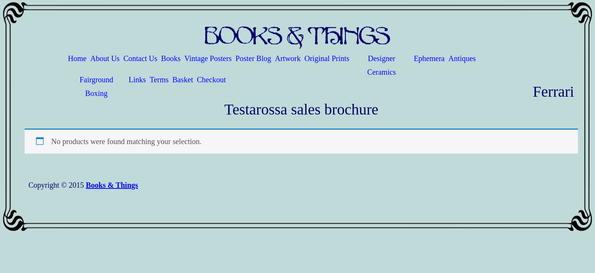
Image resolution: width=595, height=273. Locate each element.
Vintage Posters (208, 58)
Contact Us (140, 58)
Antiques (462, 58)
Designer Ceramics (381, 62)
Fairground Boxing (96, 83)
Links (137, 79)
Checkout (211, 79)
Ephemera (429, 58)
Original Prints (326, 58)
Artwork (288, 58)
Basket (182, 79)
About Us (105, 58)
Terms (159, 79)
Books (171, 58)
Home (77, 58)
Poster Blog (253, 58)
